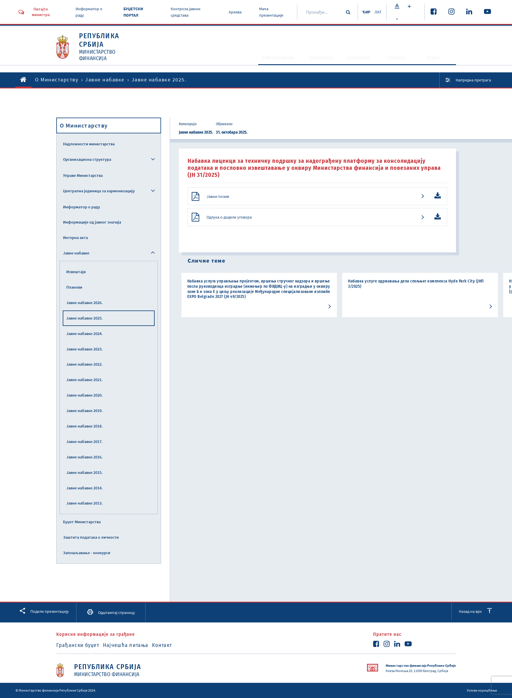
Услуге (437, 60)
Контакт (176, 645)
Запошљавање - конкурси (86, 552)
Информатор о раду (81, 207)
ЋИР (363, 12)
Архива (233, 12)
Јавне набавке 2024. (84, 333)
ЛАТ (377, 12)
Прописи (399, 60)
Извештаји (76, 271)
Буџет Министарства (82, 521)
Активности (312, 60)
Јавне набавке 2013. (84, 503)
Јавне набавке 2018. (84, 426)
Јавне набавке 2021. (84, 379)
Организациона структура (87, 159)
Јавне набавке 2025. (84, 318)
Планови (74, 287)
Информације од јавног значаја (92, 222)
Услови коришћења (482, 690)
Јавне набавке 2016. (84, 457)
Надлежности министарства (89, 143)
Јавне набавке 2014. (84, 488)
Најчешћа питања (132, 645)
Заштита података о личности (91, 537)
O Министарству (259, 60)
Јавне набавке (105, 79)
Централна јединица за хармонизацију (99, 190)
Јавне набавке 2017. (84, 441)
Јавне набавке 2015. (84, 472)
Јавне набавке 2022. (84, 364)
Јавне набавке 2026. (84, 302)
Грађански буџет (77, 645)
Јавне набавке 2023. (84, 349)
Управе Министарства (83, 175)
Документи (358, 60)
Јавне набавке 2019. (84, 410)
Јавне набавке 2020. (84, 395)
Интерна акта (75, 237)
